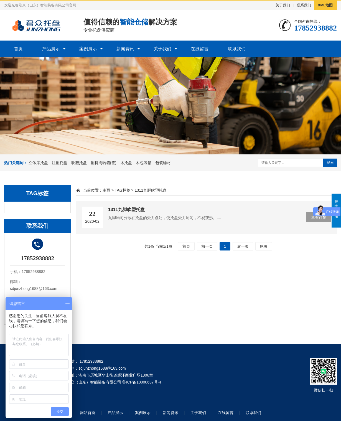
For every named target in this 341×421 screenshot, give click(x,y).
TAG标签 (122, 190)
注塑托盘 (59, 163)
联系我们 (304, 5)
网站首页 (87, 412)
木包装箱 (143, 163)
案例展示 (88, 48)
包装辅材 (163, 163)
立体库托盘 (38, 163)
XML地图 (325, 5)
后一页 (243, 246)
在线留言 (199, 48)
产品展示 (51, 48)
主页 (106, 190)
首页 (18, 48)
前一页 (207, 246)
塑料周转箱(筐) (103, 163)
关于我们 (283, 5)
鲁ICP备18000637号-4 (141, 382)
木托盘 (126, 163)
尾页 (264, 246)
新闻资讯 (125, 48)
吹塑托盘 (79, 163)
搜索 (330, 163)
